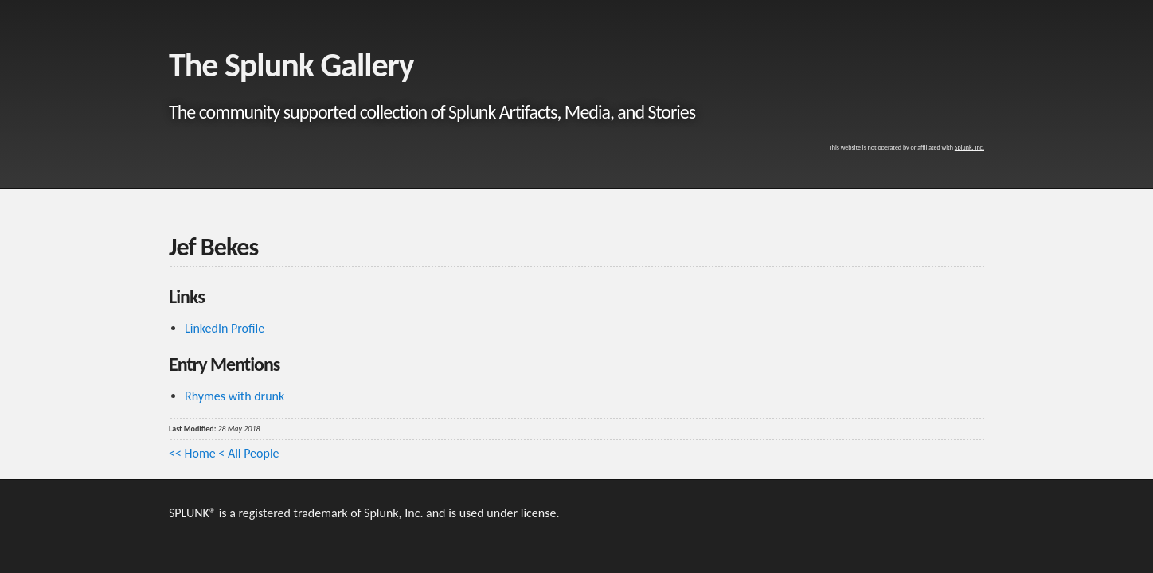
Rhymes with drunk (234, 395)
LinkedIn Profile (224, 328)
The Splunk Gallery (291, 65)
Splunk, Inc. (969, 147)
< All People (248, 453)
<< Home (192, 453)
